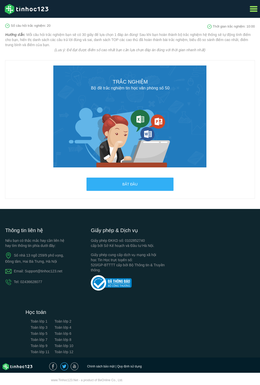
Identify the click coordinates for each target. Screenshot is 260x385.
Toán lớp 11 (40, 352)
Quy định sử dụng (129, 366)
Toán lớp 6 (63, 333)
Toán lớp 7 (39, 340)
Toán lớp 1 (39, 321)
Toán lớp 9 (39, 346)
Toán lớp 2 (63, 321)
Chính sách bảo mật (101, 366)
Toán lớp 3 (39, 327)
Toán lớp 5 (39, 333)
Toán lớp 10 (64, 346)
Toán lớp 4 (63, 327)
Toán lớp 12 (64, 352)
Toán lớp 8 (63, 340)
